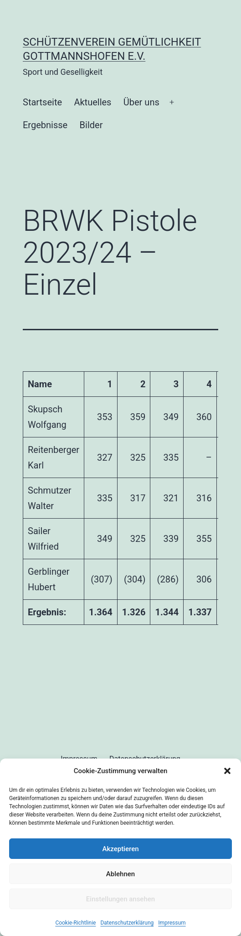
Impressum (171, 923)
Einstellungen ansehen (120, 899)
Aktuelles (92, 102)
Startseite (42, 102)
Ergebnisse (45, 125)
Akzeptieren (120, 849)
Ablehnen (120, 874)
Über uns (141, 102)
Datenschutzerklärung (127, 923)
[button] (227, 770)
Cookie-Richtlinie (75, 923)
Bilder (91, 125)
